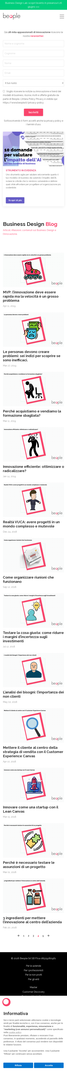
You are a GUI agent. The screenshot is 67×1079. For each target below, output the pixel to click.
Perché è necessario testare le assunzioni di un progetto (29, 865)
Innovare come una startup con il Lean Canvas (30, 809)
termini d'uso (34, 124)
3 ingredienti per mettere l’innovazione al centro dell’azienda (32, 920)
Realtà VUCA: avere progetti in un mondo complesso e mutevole (31, 524)
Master (33, 987)
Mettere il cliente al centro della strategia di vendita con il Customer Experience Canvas (33, 752)
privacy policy (53, 120)
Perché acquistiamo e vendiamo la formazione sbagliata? (32, 413)
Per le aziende (33, 965)
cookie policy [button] (15, 1032)
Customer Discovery (33, 991)
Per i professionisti (33, 970)
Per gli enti (33, 979)
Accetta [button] (49, 1065)
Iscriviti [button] (33, 112)
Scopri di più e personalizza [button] (33, 1072)
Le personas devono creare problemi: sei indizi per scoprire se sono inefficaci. (31, 356)
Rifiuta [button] (18, 1065)
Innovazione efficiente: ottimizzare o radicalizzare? (33, 469)
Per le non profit (33, 974)
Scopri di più (15, 200)
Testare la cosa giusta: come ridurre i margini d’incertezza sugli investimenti (33, 637)
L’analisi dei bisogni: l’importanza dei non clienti (33, 694)
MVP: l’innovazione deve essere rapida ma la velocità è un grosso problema (31, 296)
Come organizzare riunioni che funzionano (28, 579)
